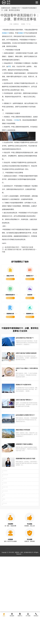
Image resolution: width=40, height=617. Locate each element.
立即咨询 (10, 281)
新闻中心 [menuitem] (20, 614)
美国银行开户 (17, 8)
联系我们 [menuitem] (36, 614)
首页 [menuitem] (4, 614)
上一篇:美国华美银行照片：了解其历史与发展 (18, 248)
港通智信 (5, 2)
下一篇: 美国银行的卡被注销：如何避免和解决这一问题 (19, 251)
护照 (12, 67)
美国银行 (24, 33)
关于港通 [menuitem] (28, 614)
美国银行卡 (8, 33)
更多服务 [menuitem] (12, 614)
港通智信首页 (6, 8)
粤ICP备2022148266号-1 (24, 609)
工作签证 (19, 120)
